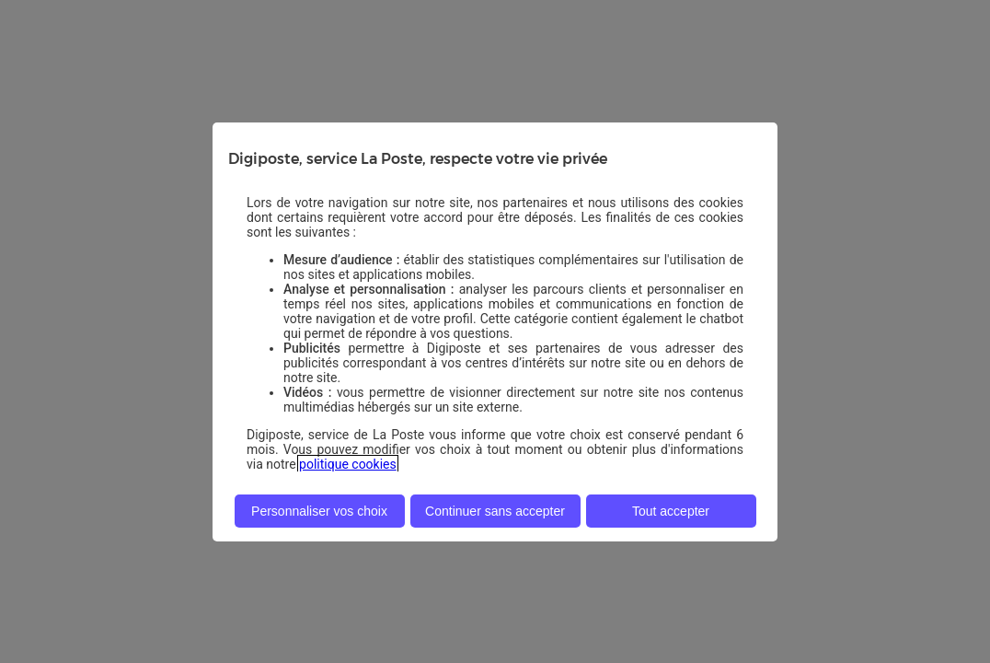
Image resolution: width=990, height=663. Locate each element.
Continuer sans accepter (495, 511)
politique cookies (348, 464)
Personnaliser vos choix (319, 511)
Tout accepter (670, 511)
